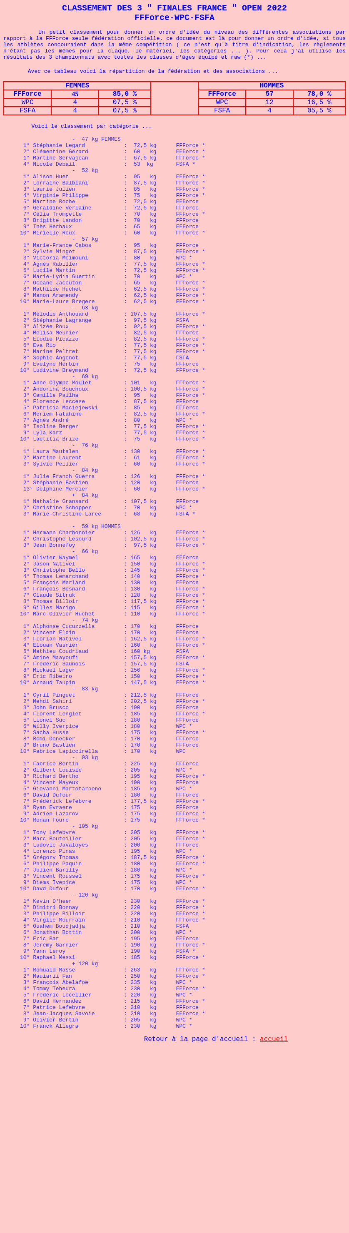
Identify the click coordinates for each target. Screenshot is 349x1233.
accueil (274, 1222)
